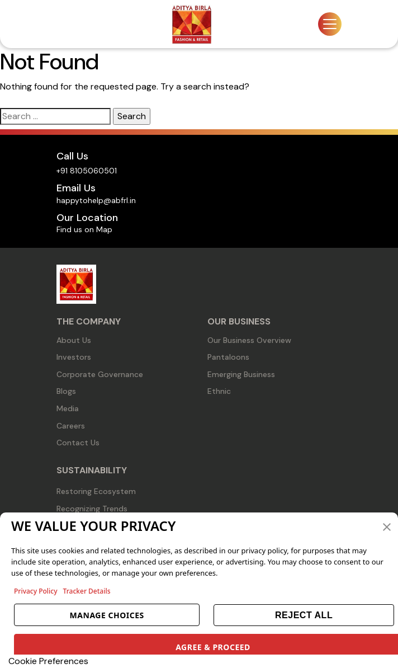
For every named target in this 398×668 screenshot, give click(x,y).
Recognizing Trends (91, 509)
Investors (73, 357)
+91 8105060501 (86, 170)
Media (67, 408)
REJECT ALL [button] (304, 615)
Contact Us (78, 443)
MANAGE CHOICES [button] (107, 615)
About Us (73, 340)
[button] (387, 526)
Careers (70, 426)
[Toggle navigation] (330, 24)
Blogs (66, 391)
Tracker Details (87, 591)
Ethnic (219, 391)
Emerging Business (241, 374)
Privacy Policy (36, 591)
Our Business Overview (249, 340)
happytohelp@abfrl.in (96, 200)
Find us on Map (84, 229)
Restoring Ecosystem (96, 491)
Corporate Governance (99, 374)
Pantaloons (228, 357)
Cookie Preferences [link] (48, 661)
